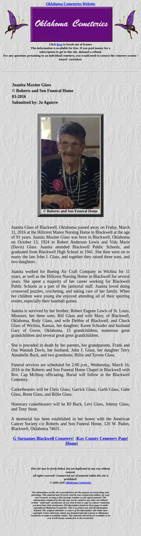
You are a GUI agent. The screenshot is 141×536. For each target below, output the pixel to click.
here (59, 44)
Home (71, 443)
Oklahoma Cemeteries (78, 482)
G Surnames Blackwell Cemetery (43, 438)
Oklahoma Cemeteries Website (70, 4)
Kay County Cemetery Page (102, 438)
